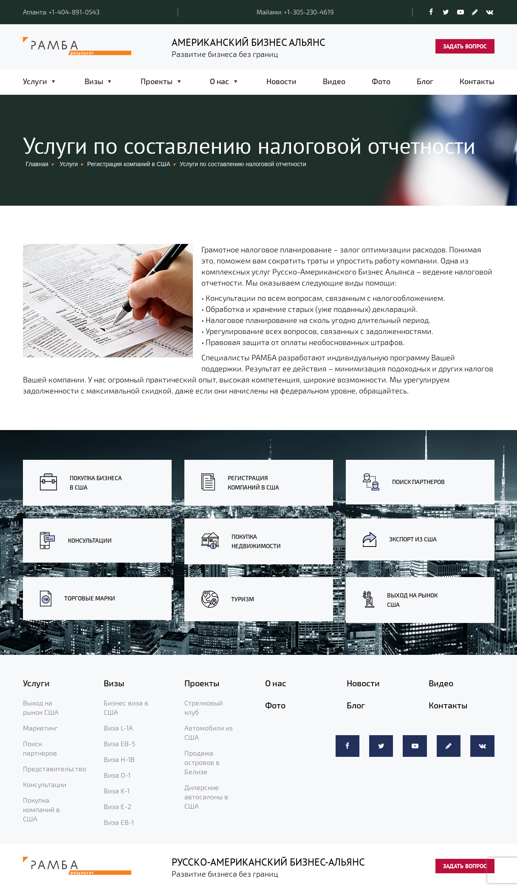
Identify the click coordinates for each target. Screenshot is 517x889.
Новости (281, 81)
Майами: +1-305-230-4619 (295, 11)
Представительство (54, 768)
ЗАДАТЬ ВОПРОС (465, 46)
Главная (37, 164)
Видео (334, 81)
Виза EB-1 (119, 822)
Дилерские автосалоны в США (206, 796)
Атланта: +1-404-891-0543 (61, 11)
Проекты (156, 81)
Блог (425, 81)
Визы (94, 81)
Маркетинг (40, 728)
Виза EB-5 (120, 743)
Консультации (44, 784)
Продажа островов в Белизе (202, 762)
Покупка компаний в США (41, 809)
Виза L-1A (118, 728)
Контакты (477, 81)
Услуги (35, 81)
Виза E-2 (117, 806)
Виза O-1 (117, 775)
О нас (219, 81)
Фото (381, 81)
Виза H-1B (119, 759)
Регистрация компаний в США (128, 164)
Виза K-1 (117, 791)
